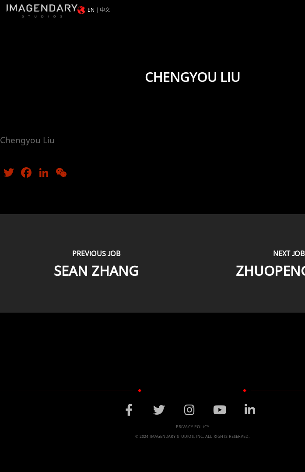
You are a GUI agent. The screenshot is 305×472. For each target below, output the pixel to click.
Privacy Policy (193, 427)
